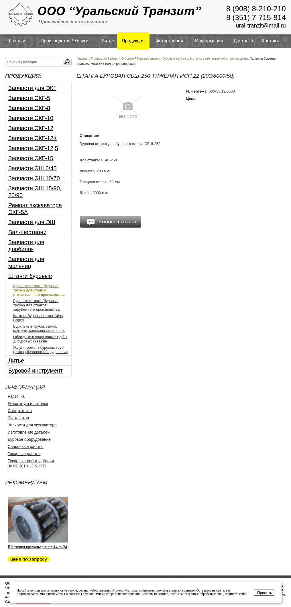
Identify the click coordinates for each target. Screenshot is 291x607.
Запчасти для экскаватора (32, 425)
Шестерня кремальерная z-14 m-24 (37, 547)
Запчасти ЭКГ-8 (29, 108)
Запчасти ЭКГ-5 (29, 98)
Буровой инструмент (35, 370)
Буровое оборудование (29, 439)
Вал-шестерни (27, 232)
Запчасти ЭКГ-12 (30, 128)
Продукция (133, 40)
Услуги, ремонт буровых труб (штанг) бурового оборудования (40, 349)
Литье (107, 40)
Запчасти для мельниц (26, 262)
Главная (17, 40)
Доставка (243, 40)
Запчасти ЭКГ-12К (32, 138)
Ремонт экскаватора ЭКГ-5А (35, 208)
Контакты (272, 40)
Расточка (16, 396)
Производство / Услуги (65, 40)
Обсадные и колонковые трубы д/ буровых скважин (40, 339)
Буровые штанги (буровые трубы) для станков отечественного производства (38, 290)
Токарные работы (24, 453)
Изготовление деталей (29, 432)
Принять (264, 592)
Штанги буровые (30, 276)
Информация (209, 40)
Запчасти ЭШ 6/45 (32, 168)
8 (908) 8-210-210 (256, 8)
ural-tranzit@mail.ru (261, 25)
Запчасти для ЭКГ (32, 88)
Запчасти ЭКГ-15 (30, 158)
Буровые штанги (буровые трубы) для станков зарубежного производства (36, 305)
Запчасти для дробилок (26, 245)
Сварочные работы (26, 446)
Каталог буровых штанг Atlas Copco (38, 318)
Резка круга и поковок (28, 403)
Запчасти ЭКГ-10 (30, 118)
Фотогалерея (169, 40)
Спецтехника (20, 410)
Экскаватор (18, 418)
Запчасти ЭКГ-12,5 (33, 148)
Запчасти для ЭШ (31, 222)
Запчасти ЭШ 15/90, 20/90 (34, 191)
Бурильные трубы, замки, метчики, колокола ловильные (39, 328)
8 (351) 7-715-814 (256, 17)
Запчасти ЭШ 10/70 (34, 178)
